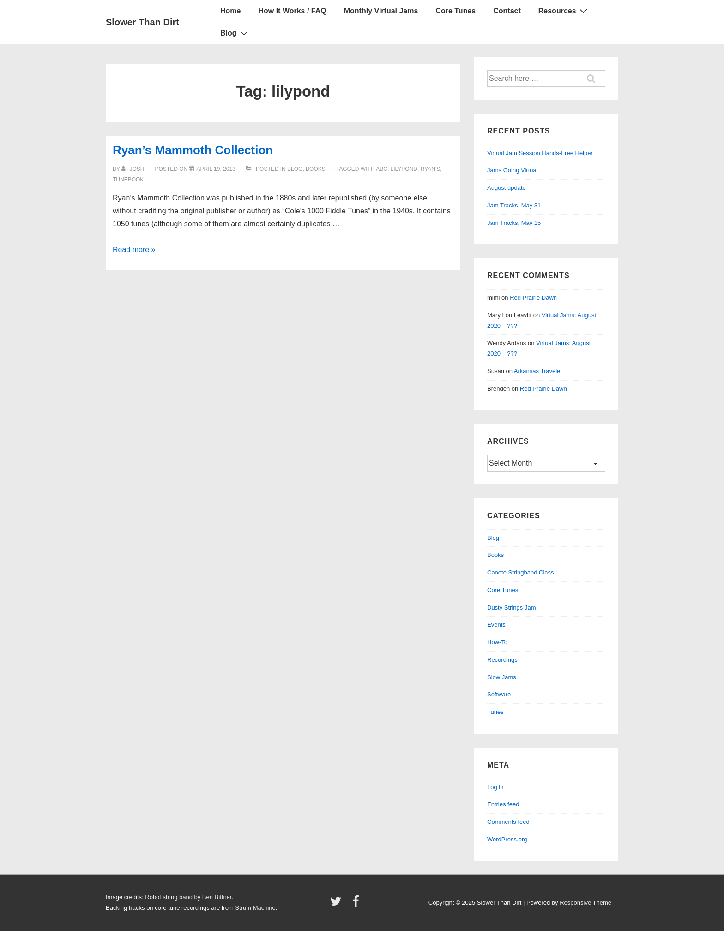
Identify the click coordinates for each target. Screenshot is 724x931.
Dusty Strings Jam (511, 607)
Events (496, 624)
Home (230, 11)
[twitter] (337, 904)
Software (499, 694)
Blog (235, 32)
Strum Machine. (256, 907)
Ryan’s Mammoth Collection (193, 150)
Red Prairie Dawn (533, 297)
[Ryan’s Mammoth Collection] (215, 169)
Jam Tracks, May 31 (514, 205)
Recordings (502, 659)
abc (381, 169)
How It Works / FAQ (292, 11)
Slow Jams (501, 677)
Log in (495, 787)
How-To (497, 642)
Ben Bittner (217, 897)
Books (316, 169)
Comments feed (508, 821)
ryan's (430, 169)
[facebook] (357, 904)
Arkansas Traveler (538, 371)
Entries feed (503, 804)
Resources (564, 10)
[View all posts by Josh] (133, 169)
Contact (507, 11)
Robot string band (169, 897)
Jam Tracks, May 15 (514, 222)
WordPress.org (507, 839)
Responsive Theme (585, 902)
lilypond (404, 169)
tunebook (128, 179)
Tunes (495, 711)
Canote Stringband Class (520, 572)
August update (506, 187)
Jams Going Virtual (512, 170)
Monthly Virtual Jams (381, 11)
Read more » (134, 250)
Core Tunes (455, 11)
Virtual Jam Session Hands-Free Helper (540, 153)
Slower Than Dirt (142, 22)
